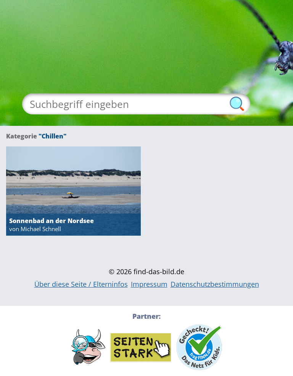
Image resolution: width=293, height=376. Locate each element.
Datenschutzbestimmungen (215, 284)
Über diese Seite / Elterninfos (81, 284)
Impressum (149, 284)
